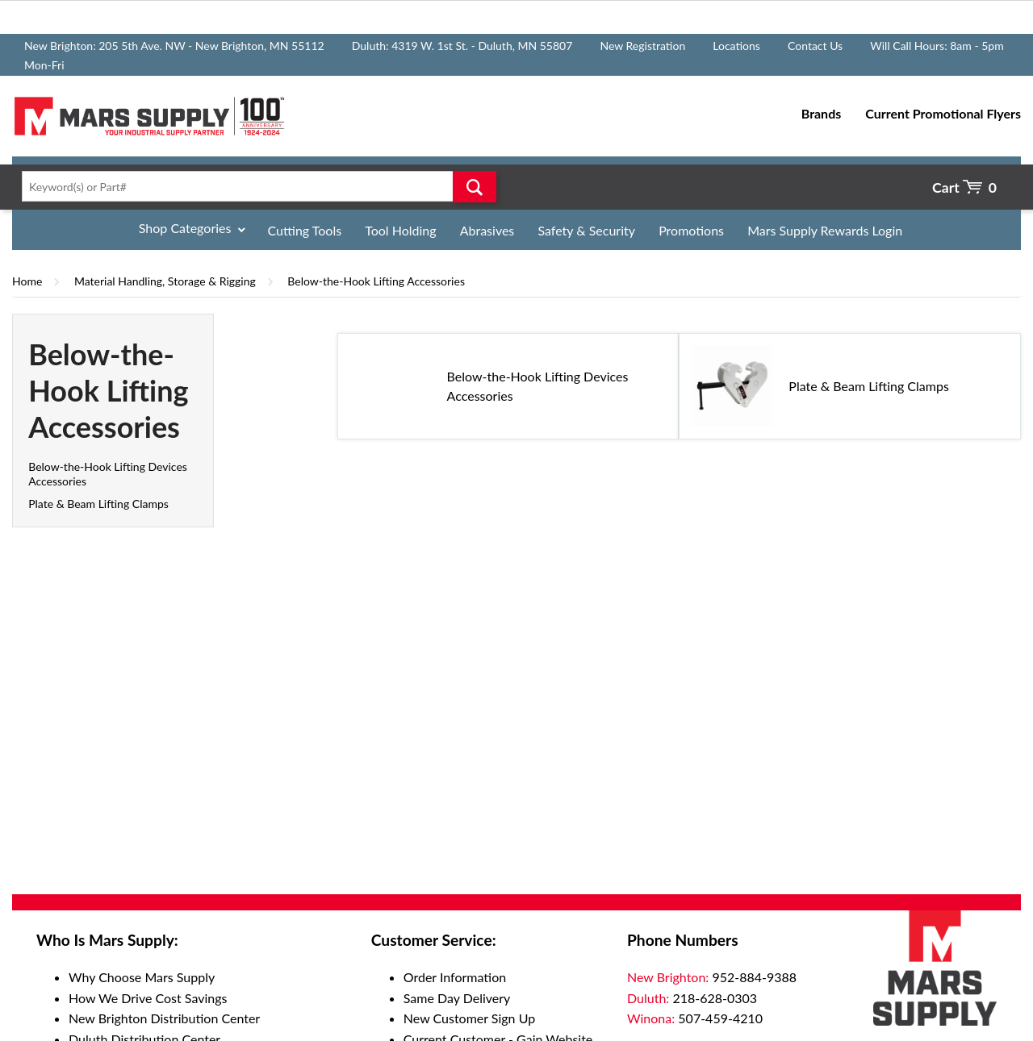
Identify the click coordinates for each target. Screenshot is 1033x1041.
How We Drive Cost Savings (148, 998)
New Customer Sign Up (469, 1018)
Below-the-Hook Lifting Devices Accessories (538, 386)
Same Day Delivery (457, 998)
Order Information (455, 977)
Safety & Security (586, 230)
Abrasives (487, 230)
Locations (736, 45)
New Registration (642, 45)
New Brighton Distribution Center (164, 1018)
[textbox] (254, 186)
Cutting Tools (305, 230)
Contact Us (815, 45)
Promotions (691, 230)
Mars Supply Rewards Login (824, 230)
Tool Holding (400, 230)
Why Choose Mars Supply (142, 977)
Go (474, 186)
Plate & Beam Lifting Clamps (98, 503)
